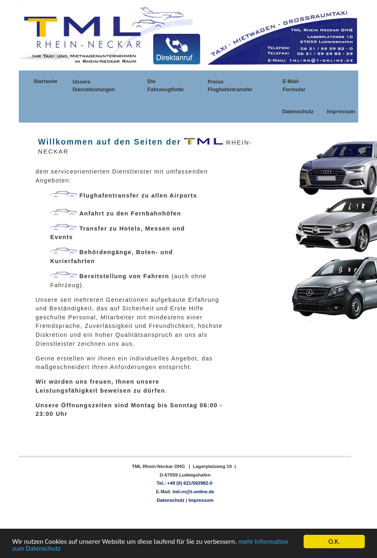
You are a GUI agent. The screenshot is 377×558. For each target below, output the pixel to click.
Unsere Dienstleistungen (94, 85)
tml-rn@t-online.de (192, 491)
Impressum (340, 111)
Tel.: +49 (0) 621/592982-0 (184, 483)
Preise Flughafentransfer (229, 85)
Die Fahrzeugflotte (166, 85)
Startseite (45, 81)
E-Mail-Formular (293, 85)
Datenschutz (297, 111)
